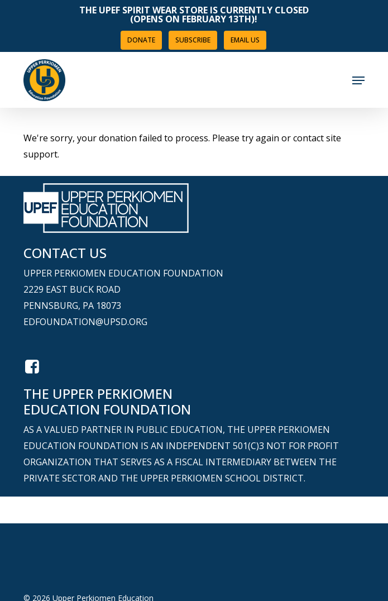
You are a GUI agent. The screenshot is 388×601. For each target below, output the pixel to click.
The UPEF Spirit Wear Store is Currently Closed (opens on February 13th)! (194, 14)
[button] (358, 80)
